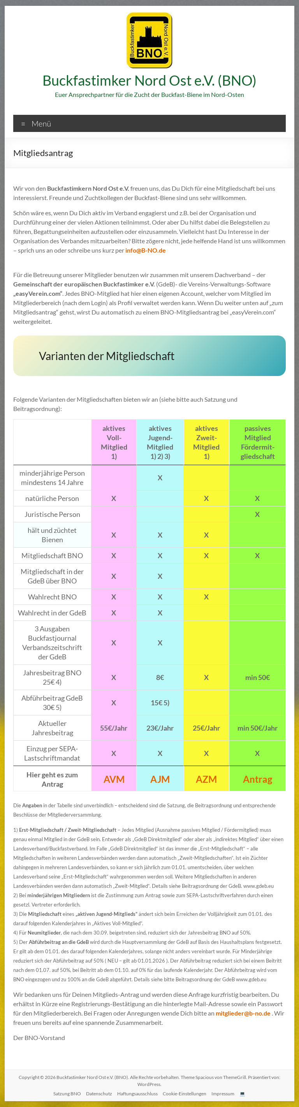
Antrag (257, 779)
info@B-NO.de (145, 250)
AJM (160, 779)
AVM (114, 779)
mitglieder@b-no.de (243, 1013)
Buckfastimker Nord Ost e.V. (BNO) (149, 80)
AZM (206, 779)
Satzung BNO (67, 1093)
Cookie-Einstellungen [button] (184, 1093)
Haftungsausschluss (137, 1093)
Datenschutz (99, 1093)
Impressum (222, 1093)
